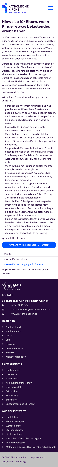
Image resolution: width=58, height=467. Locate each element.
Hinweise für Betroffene (14, 259)
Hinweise (7, 253)
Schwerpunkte (12, 364)
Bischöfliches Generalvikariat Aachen (25, 300)
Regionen (8, 321)
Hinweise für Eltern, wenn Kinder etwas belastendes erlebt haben (26, 26)
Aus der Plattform (14, 411)
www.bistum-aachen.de (24, 313)
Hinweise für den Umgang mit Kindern (22, 264)
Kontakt (7, 295)
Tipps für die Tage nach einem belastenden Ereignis (25, 271)
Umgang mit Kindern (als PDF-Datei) (29, 244)
